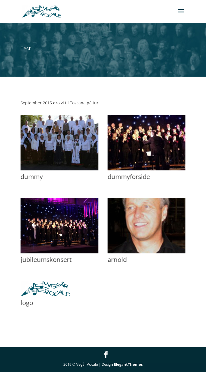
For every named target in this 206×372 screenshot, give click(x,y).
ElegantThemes (128, 364)
